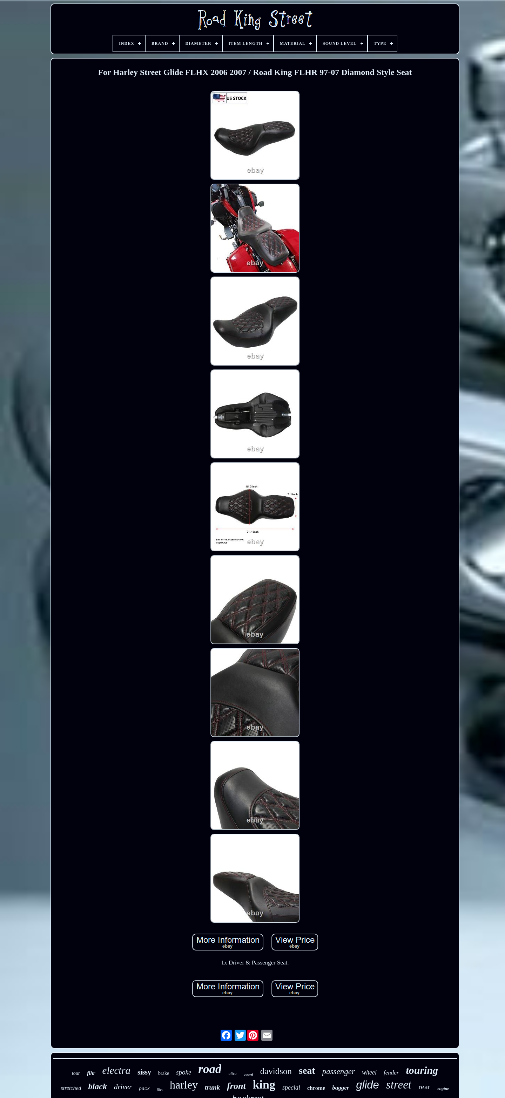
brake (163, 1073)
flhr (91, 1073)
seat (307, 1070)
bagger (340, 1087)
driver (123, 1087)
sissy (144, 1072)
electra (116, 1070)
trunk (212, 1087)
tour (76, 1073)
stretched (71, 1088)
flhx (160, 1089)
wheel (369, 1072)
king (264, 1084)
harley (184, 1084)
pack (144, 1088)
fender (391, 1072)
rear (424, 1086)
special (291, 1087)
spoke (183, 1072)
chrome (316, 1088)
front (236, 1086)
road (209, 1069)
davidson (276, 1071)
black (97, 1086)
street (398, 1084)
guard (248, 1074)
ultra (232, 1073)
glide (367, 1085)
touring (422, 1070)
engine (443, 1088)
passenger (338, 1071)
